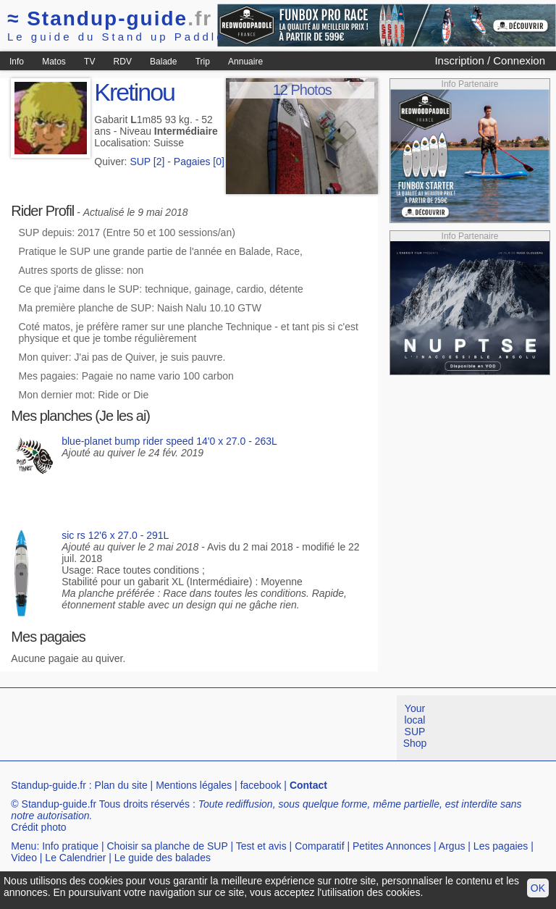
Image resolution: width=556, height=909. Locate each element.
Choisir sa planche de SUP (166, 846)
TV (89, 61)
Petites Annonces (392, 846)
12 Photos (302, 90)
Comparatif (319, 846)
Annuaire (245, 61)
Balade (163, 61)
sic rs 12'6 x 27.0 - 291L (115, 535)
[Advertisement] (263, 728)
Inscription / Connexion (489, 60)
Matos (54, 61)
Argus (452, 846)
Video (24, 857)
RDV (123, 61)
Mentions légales (194, 785)
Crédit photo (38, 827)
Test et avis (261, 846)
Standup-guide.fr (48, 785)
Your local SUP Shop (415, 726)
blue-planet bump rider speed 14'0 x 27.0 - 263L (169, 441)
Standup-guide (109, 18)
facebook (261, 785)
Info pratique (70, 846)
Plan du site (121, 785)
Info (16, 61)
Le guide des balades (162, 857)
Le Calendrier (75, 857)
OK (538, 888)
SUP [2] (147, 161)
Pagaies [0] (199, 161)
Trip (202, 61)
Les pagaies (500, 846)
